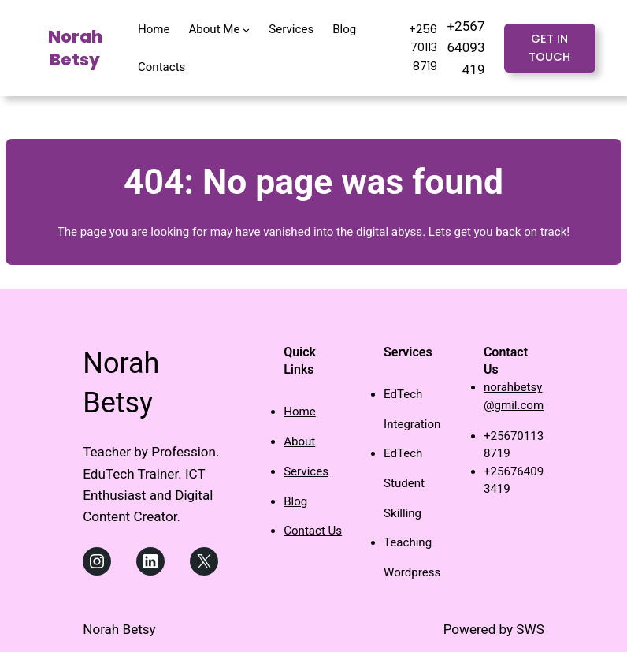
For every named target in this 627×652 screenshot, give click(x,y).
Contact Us (313, 530)
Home (300, 411)
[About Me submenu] (246, 28)
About (299, 441)
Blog (295, 501)
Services (306, 471)
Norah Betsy (75, 48)
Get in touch (549, 48)
